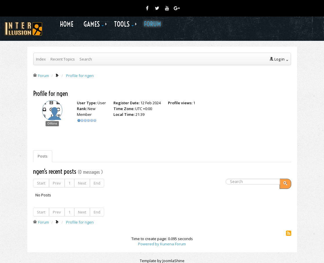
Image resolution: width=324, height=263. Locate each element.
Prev (57, 183)
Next (82, 183)
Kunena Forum (173, 243)
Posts (43, 156)
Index (41, 59)
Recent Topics (62, 59)
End (97, 183)
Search (85, 59)
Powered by (148, 243)
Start (41, 183)
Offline (52, 123)
